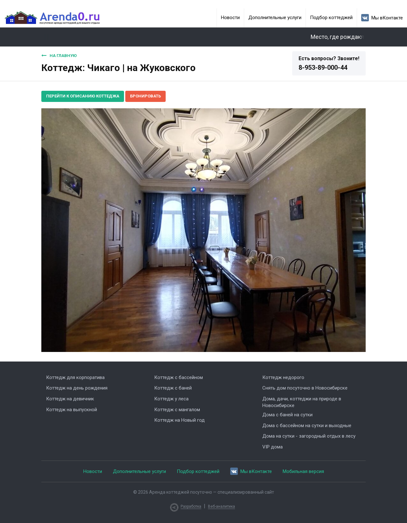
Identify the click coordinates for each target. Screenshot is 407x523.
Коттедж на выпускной (71, 409)
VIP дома (272, 447)
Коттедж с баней (173, 388)
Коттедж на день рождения (76, 388)
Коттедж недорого (283, 377)
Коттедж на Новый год (179, 420)
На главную (59, 55)
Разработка (191, 506)
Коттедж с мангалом (177, 409)
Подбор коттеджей (331, 17)
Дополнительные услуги (274, 17)
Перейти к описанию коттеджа (82, 96)
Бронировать (145, 96)
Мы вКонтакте (382, 17)
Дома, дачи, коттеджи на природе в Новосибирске (301, 402)
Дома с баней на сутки (287, 415)
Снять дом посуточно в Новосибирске (305, 388)
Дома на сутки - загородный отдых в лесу (308, 436)
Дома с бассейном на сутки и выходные (306, 425)
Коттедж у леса (171, 399)
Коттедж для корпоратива (75, 377)
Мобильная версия (303, 471)
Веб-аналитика (221, 506)
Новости (230, 17)
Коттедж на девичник (70, 399)
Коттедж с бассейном (178, 377)
